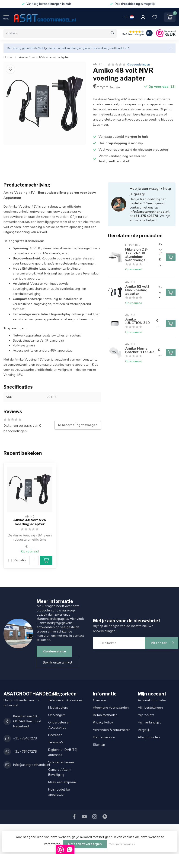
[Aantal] (34, 560)
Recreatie (55, 735)
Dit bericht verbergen (85, 844)
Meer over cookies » (122, 844)
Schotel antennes (61, 762)
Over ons (99, 700)
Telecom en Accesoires (65, 700)
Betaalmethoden (105, 715)
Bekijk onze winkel (57, 662)
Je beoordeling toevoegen (77, 425)
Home (7, 57)
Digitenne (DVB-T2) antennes (62, 752)
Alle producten (149, 737)
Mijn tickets (146, 715)
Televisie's (56, 742)
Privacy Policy (103, 722)
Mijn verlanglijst (149, 722)
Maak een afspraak (62, 782)
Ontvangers (57, 715)
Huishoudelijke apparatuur (59, 792)
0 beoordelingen (138, 64)
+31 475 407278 (146, 216)
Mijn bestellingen (150, 707)
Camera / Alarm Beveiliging (59, 772)
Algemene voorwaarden (111, 707)
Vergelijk (19, 560)
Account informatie (152, 700)
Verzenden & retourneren (112, 730)
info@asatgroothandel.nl (149, 211)
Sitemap (99, 744)
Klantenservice (54, 651)
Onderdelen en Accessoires (59, 725)
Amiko (98, 64)
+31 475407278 (25, 738)
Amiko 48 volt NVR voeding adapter (44, 57)
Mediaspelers (58, 707)
